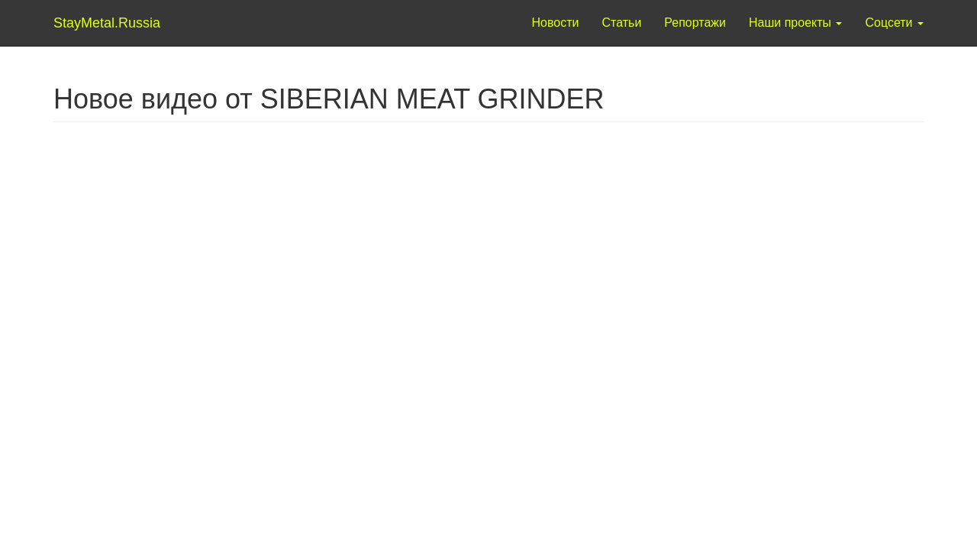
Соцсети (894, 22)
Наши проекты (795, 22)
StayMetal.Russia (85, 23)
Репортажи (695, 22)
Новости (555, 22)
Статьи (621, 22)
